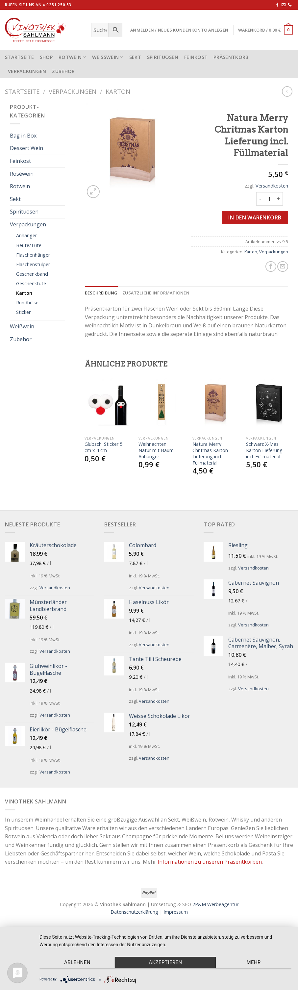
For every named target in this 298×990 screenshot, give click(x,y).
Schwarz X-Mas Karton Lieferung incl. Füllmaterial (264, 450)
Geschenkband (32, 274)
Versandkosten (272, 186)
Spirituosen (162, 57)
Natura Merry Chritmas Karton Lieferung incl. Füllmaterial (210, 453)
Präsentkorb (230, 57)
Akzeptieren (165, 962)
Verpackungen (27, 71)
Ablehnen (77, 962)
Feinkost (196, 57)
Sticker (23, 312)
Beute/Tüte (28, 245)
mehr (253, 962)
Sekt (135, 57)
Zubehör (63, 71)
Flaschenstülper (33, 264)
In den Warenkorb (255, 217)
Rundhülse (27, 302)
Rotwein (72, 57)
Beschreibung (101, 293)
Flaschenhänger (33, 255)
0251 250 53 (58, 5)
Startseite (22, 91)
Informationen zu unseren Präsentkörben (210, 861)
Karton (118, 91)
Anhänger (26, 235)
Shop (46, 57)
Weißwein (107, 57)
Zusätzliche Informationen (155, 293)
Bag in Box (23, 135)
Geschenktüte (31, 283)
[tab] (101, 292)
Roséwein (22, 173)
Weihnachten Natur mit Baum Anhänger (156, 450)
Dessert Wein (26, 148)
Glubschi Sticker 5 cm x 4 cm (103, 447)
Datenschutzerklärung (134, 912)
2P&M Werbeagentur (215, 904)
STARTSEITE (19, 57)
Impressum (175, 912)
